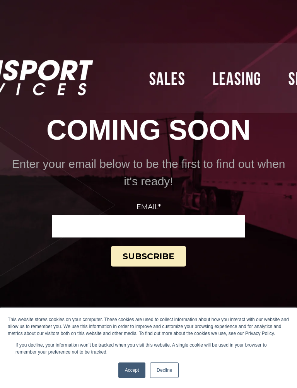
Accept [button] (132, 370)
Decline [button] (164, 370)
